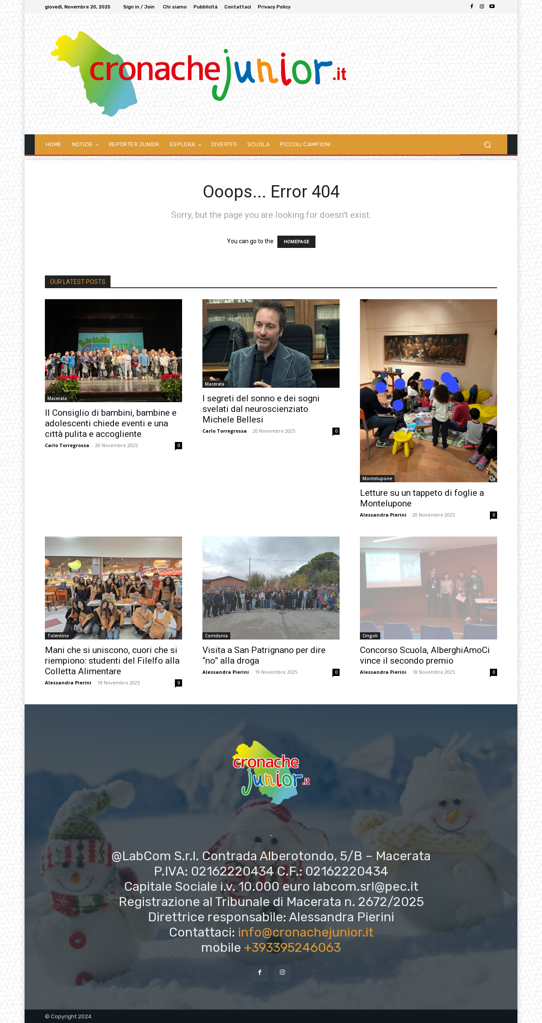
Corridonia (216, 636)
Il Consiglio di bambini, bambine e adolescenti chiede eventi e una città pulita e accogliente (111, 423)
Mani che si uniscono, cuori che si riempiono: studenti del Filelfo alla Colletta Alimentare (112, 660)
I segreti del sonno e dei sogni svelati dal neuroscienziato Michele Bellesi (261, 409)
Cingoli (370, 636)
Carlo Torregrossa (67, 445)
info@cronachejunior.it (305, 932)
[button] (487, 144)
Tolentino (58, 636)
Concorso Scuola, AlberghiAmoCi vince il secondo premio (425, 655)
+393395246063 (292, 947)
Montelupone (377, 478)
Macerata (57, 398)
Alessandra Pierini (383, 515)
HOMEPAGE (296, 242)
